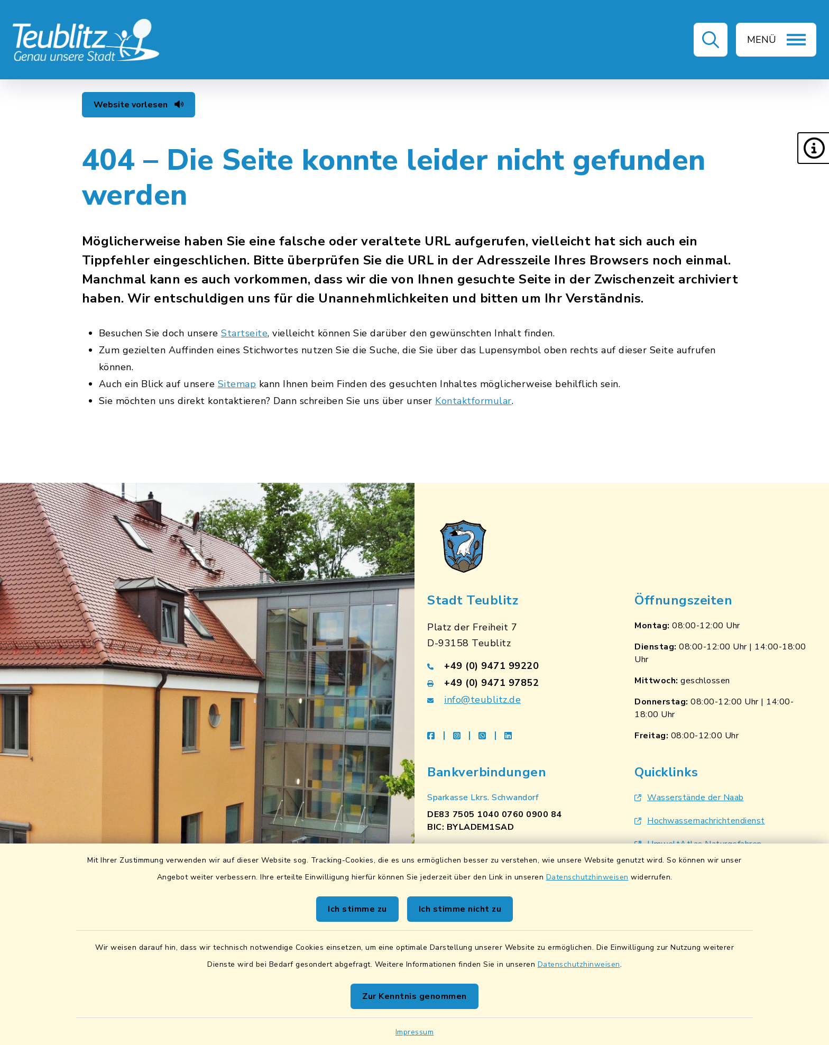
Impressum (414, 1032)
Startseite (244, 333)
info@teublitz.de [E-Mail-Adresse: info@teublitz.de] (482, 699)
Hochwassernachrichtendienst (699, 821)
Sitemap (237, 384)
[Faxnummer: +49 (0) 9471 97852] (518, 682)
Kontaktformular (473, 401)
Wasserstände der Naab (689, 797)
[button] (813, 148)
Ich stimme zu (357, 909)
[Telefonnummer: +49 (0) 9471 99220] (518, 665)
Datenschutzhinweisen (587, 877)
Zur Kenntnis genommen (414, 996)
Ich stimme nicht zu (460, 909)
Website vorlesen (138, 105)
